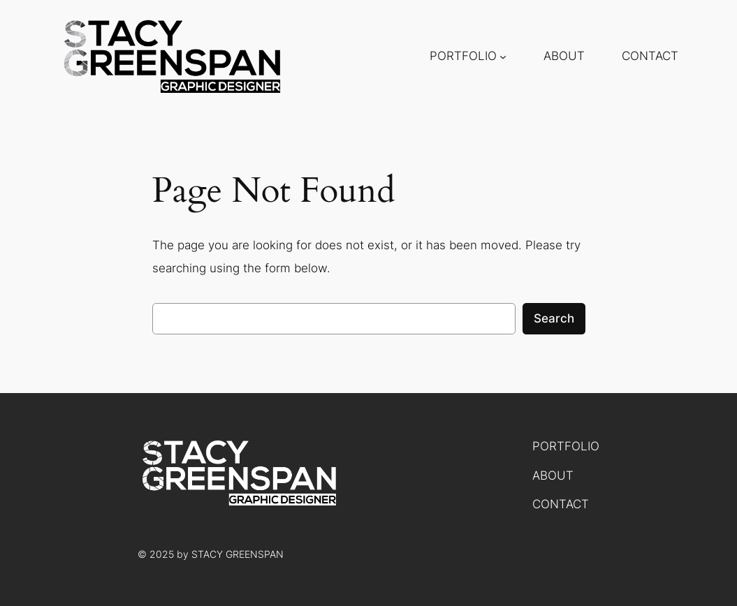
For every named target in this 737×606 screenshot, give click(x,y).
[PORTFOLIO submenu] (502, 56)
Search (554, 318)
